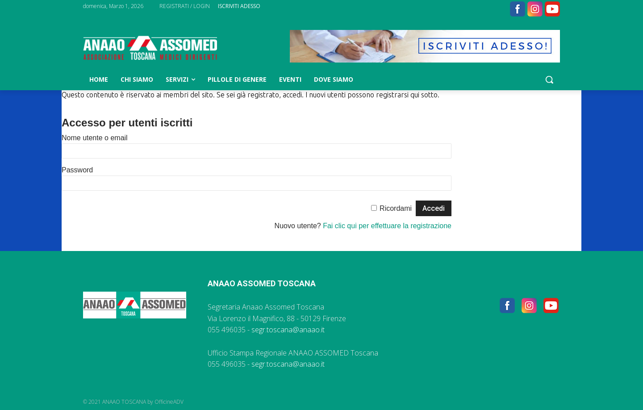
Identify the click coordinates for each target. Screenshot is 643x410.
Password (77, 170)
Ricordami (396, 208)
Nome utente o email (95, 138)
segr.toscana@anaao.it (288, 330)
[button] (549, 79)
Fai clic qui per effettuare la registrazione (387, 226)
